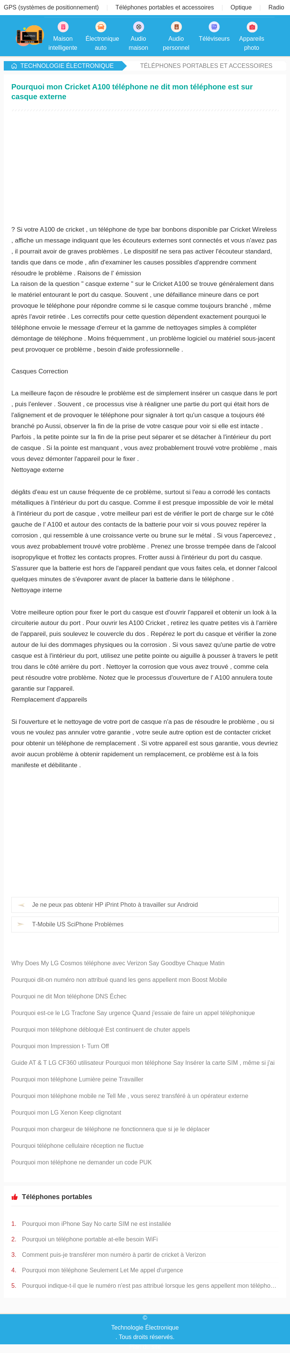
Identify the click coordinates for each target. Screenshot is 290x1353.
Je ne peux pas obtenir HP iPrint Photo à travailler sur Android (115, 904)
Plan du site (145, 1347)
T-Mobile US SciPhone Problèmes (77, 924)
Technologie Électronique (67, 66)
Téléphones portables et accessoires (206, 66)
